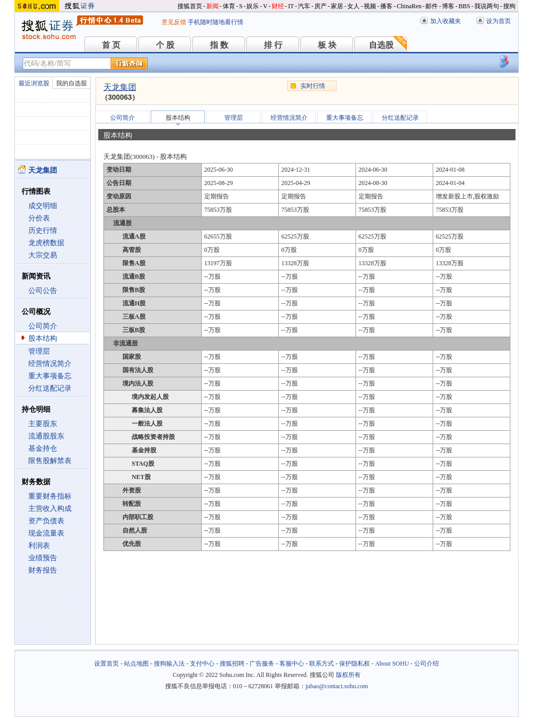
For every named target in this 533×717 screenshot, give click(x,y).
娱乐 (252, 6)
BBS (464, 6)
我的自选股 (71, 83)
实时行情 (312, 85)
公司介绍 (426, 663)
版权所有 (348, 674)
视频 (370, 6)
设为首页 (498, 21)
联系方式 (321, 663)
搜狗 (509, 6)
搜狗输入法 (169, 663)
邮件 (431, 6)
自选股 (381, 45)
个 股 (165, 45)
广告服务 (262, 663)
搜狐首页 (189, 6)
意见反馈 (174, 22)
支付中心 (202, 663)
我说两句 (486, 6)
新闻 (212, 6)
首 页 (111, 45)
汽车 (304, 6)
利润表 (39, 545)
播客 (386, 6)
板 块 (327, 45)
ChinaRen (409, 6)
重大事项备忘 (50, 376)
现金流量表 (46, 533)
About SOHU (392, 663)
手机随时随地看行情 (215, 22)
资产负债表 (46, 521)
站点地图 (136, 663)
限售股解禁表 (50, 461)
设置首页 (106, 663)
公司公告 (42, 291)
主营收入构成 (50, 508)
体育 (229, 6)
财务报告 (42, 570)
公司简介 (42, 326)
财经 (278, 6)
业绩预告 (42, 558)
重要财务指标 (50, 496)
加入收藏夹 (445, 21)
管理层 (39, 351)
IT (291, 6)
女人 (353, 6)
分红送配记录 (50, 388)
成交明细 (42, 206)
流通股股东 (46, 436)
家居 (337, 6)
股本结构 (42, 338)
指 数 (219, 45)
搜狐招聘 (232, 663)
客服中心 (291, 663)
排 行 (273, 45)
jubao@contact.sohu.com (337, 686)
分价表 (39, 218)
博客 (448, 6)
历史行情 (42, 230)
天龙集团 (119, 87)
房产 (320, 6)
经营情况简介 (50, 363)
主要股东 (42, 424)
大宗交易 (42, 255)
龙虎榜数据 (46, 243)
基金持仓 (42, 448)
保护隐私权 (354, 663)
